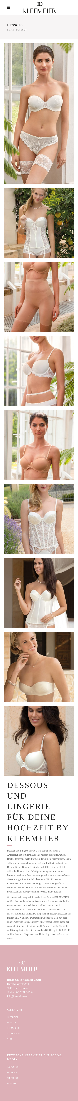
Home (10, 30)
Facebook (12, 1072)
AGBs (9, 1039)
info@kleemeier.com (17, 996)
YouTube (12, 1083)
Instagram (13, 1067)
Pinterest (12, 1078)
